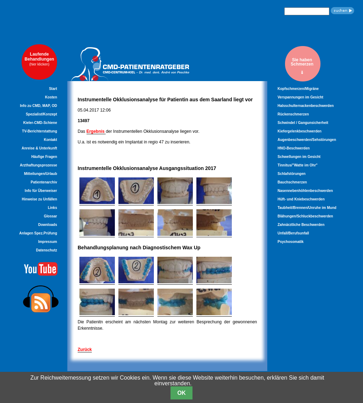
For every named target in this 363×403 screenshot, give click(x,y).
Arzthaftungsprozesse (38, 165)
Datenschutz (46, 250)
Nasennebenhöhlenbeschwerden (305, 191)
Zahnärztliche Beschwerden (301, 225)
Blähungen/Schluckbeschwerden (305, 216)
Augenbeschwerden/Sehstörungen (307, 140)
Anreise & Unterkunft (39, 148)
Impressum (47, 242)
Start (53, 89)
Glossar (50, 216)
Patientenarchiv (44, 182)
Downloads (47, 225)
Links (52, 208)
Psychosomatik (290, 242)
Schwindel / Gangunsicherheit (303, 123)
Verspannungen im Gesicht (300, 97)
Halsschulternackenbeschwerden (306, 106)
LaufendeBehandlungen (39, 59)
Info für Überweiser (41, 191)
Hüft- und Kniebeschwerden (301, 199)
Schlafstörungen (292, 174)
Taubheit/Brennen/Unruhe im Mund (307, 208)
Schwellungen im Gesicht (299, 157)
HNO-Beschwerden (294, 148)
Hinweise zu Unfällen (39, 199)
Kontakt (50, 140)
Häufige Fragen (44, 157)
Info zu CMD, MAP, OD (38, 106)
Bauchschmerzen (292, 182)
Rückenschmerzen (293, 114)
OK (181, 393)
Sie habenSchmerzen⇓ (302, 66)
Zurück (85, 349)
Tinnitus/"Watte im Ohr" (298, 165)
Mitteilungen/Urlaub (40, 174)
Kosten (51, 97)
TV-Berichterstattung (39, 131)
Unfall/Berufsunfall (293, 233)
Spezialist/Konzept (41, 114)
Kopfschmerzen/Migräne (298, 89)
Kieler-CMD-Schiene (40, 123)
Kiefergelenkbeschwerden (300, 131)
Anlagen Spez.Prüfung (38, 233)
